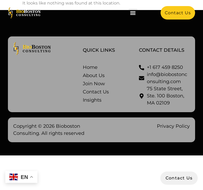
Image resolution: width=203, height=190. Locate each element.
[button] (133, 12)
